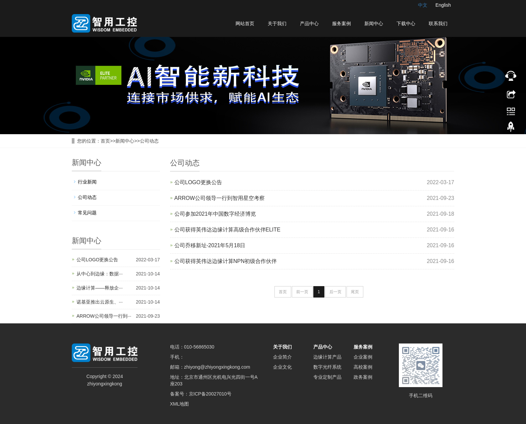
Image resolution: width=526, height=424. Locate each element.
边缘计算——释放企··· (99, 287)
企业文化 (282, 367)
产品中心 (309, 23)
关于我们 (277, 23)
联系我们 (438, 23)
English (443, 5)
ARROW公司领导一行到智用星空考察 (219, 198)
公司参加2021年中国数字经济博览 (215, 214)
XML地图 (179, 404)
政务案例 (363, 377)
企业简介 (282, 357)
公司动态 (149, 141)
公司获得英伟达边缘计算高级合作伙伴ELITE (227, 229)
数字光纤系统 (327, 367)
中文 (422, 5)
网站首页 (244, 23)
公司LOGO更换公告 (198, 182)
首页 (105, 141)
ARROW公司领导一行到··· (103, 316)
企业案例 (363, 357)
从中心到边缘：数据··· (99, 273)
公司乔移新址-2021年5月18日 (210, 245)
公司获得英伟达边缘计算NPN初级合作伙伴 (225, 261)
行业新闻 (87, 181)
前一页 (302, 291)
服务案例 (341, 23)
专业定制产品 (327, 377)
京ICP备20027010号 (210, 393)
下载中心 (406, 23)
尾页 (355, 291)
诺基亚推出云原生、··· (99, 302)
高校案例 (363, 367)
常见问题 (87, 212)
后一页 (335, 291)
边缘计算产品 (327, 357)
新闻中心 (373, 23)
